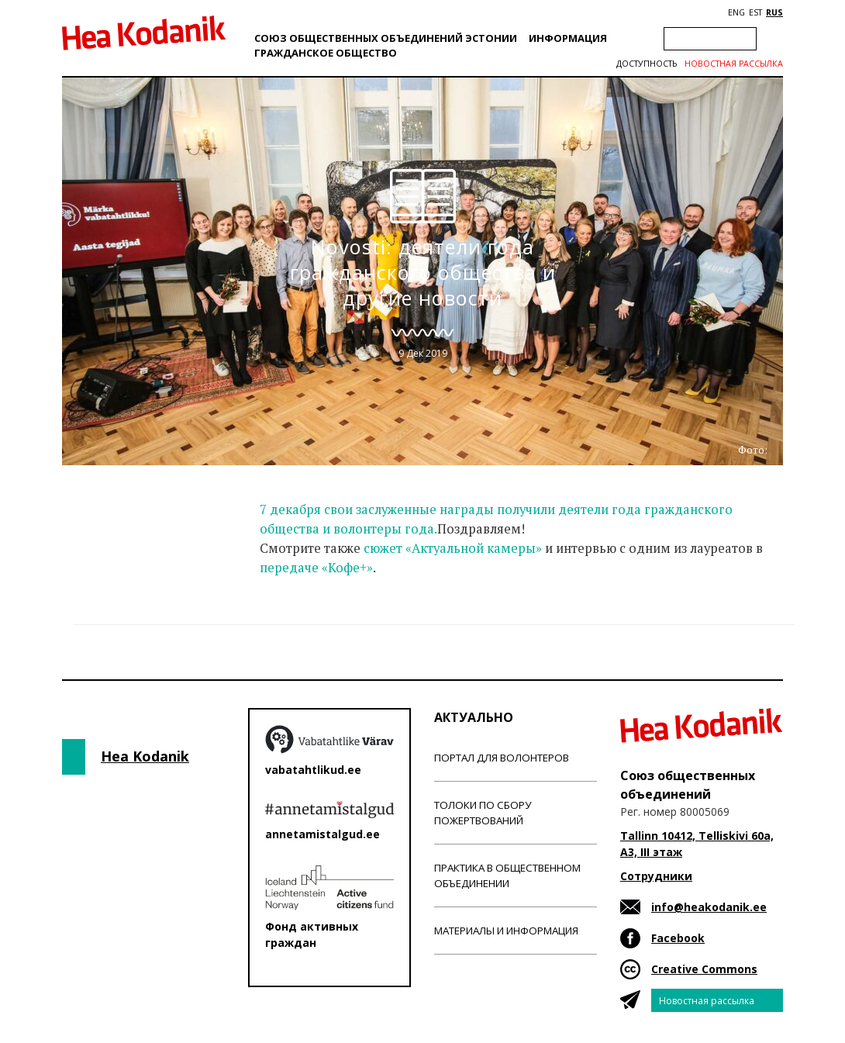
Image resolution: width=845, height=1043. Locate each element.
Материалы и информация (506, 931)
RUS (774, 12)
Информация (568, 38)
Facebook (678, 938)
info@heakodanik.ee (709, 907)
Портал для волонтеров (501, 758)
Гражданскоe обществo (325, 53)
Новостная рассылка (734, 63)
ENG (736, 12)
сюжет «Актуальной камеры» (453, 548)
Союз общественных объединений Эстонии (385, 38)
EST (755, 12)
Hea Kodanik (145, 756)
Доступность (646, 63)
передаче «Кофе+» (316, 567)
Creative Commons (704, 969)
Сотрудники (656, 876)
